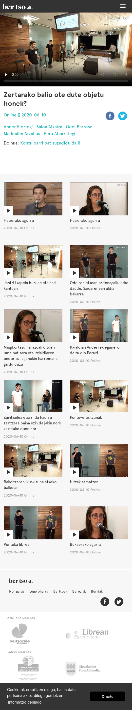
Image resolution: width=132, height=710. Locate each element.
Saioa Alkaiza (49, 126)
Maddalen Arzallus (22, 133)
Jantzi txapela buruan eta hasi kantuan (30, 285)
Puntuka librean (18, 544)
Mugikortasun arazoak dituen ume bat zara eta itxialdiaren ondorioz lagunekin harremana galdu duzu (30, 356)
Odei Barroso (79, 126)
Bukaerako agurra (85, 544)
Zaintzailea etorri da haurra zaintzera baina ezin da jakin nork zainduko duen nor (32, 423)
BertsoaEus (24, 6)
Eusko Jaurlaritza (27, 668)
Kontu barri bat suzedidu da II (50, 142)
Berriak (97, 591)
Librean (87, 634)
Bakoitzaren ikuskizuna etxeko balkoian (30, 485)
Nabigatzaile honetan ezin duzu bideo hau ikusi (66, 49)
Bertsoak (60, 591)
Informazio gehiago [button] (24, 702)
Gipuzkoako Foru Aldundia (85, 668)
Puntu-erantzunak (86, 417)
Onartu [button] (107, 696)
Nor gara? (16, 591)
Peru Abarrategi (59, 133)
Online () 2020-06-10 (25, 114)
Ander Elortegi (18, 126)
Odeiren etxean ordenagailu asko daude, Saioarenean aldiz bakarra (99, 288)
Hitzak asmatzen (84, 482)
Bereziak (79, 591)
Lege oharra (38, 591)
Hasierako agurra (19, 220)
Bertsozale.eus (22, 634)
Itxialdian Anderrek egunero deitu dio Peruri (94, 350)
